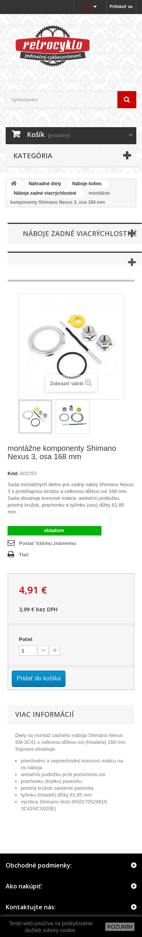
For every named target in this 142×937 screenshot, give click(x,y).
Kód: (13, 473)
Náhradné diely (45, 183)
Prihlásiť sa (121, 6)
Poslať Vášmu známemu (47, 543)
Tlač (24, 554)
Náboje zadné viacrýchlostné (42, 193)
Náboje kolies (86, 183)
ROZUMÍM (120, 927)
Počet (25, 639)
